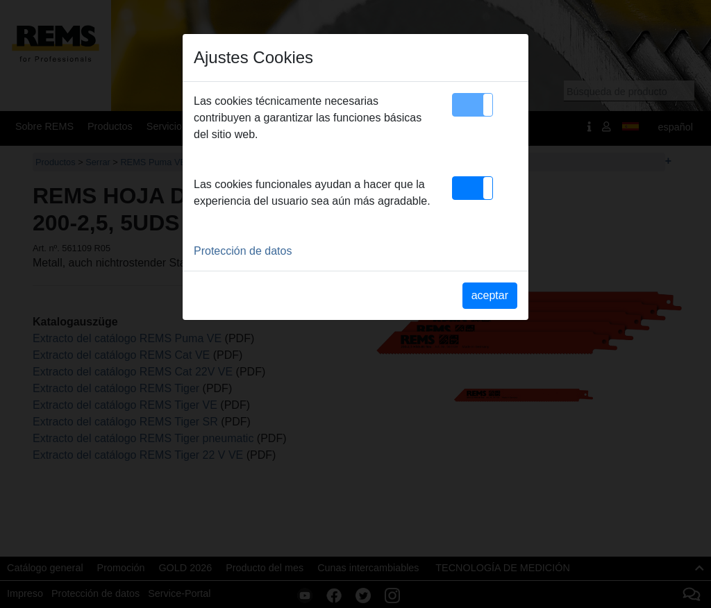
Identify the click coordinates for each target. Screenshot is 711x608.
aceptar (489, 295)
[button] (472, 105)
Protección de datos (243, 251)
